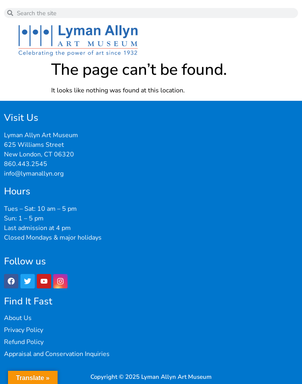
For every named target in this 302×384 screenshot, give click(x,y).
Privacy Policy (23, 330)
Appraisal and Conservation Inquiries (57, 354)
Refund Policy (24, 342)
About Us (18, 318)
